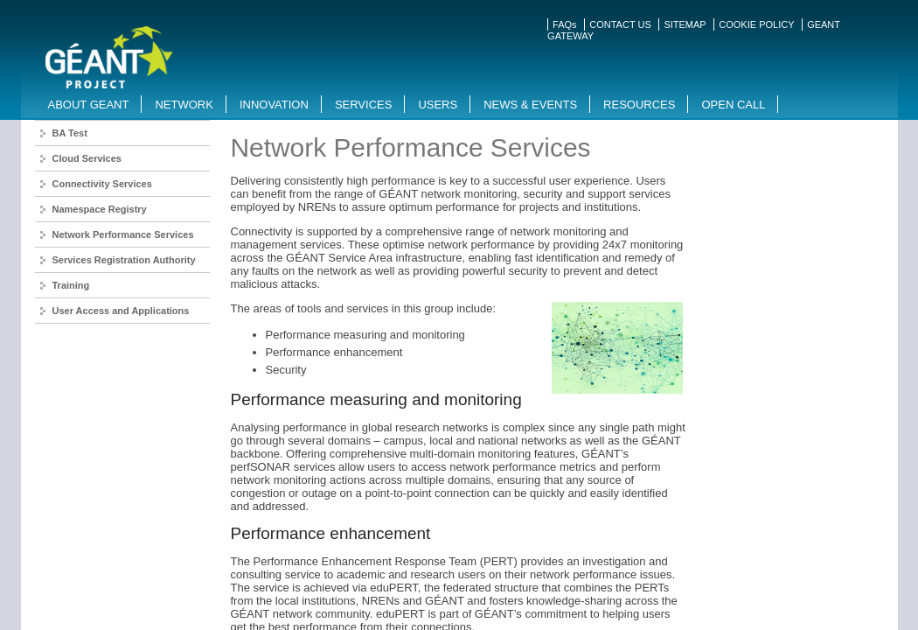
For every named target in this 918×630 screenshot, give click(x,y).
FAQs (565, 24)
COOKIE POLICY (756, 24)
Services (364, 104)
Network (183, 104)
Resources (639, 104)
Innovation (274, 104)
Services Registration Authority (124, 260)
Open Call (733, 104)
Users (437, 104)
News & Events (530, 104)
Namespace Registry (99, 209)
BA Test (69, 133)
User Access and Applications (121, 310)
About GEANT (88, 104)
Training (71, 285)
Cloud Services (87, 158)
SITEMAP (685, 24)
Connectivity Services (102, 183)
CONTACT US (620, 24)
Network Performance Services (123, 234)
